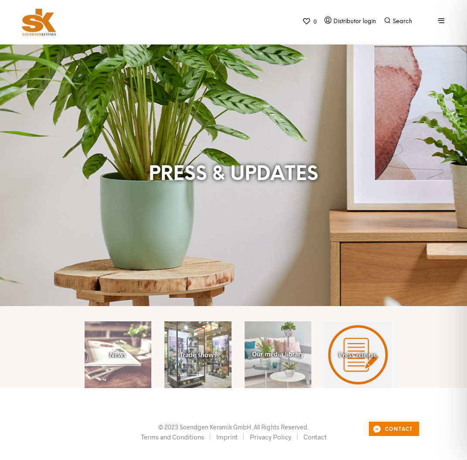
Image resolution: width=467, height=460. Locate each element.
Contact (315, 437)
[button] (309, 21)
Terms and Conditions (172, 437)
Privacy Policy (270, 437)
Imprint (227, 437)
